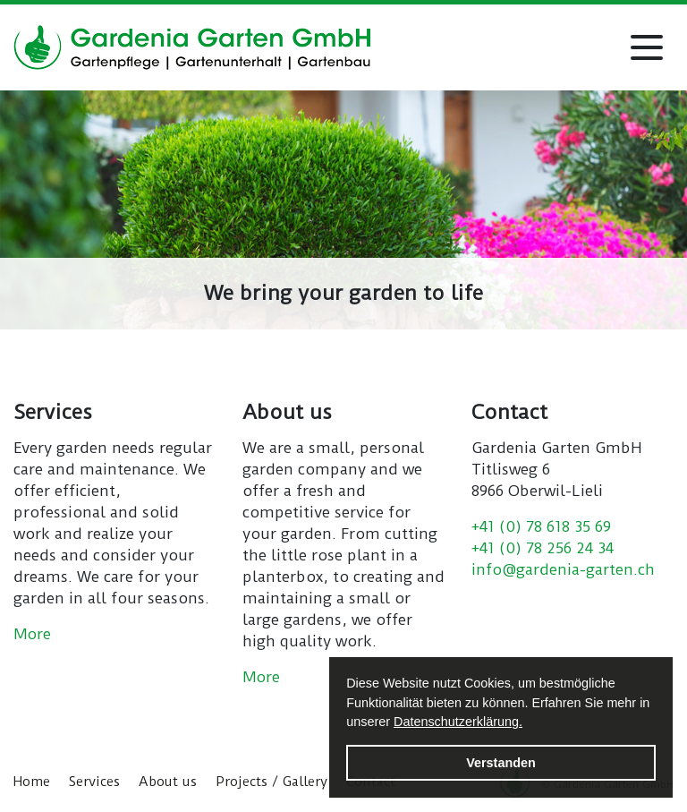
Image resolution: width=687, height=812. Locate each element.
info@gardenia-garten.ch (563, 569)
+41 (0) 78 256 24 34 (542, 548)
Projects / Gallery (271, 782)
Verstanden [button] (501, 763)
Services (94, 782)
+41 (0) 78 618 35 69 (541, 526)
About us (168, 782)
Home (31, 782)
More (32, 634)
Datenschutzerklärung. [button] (458, 721)
